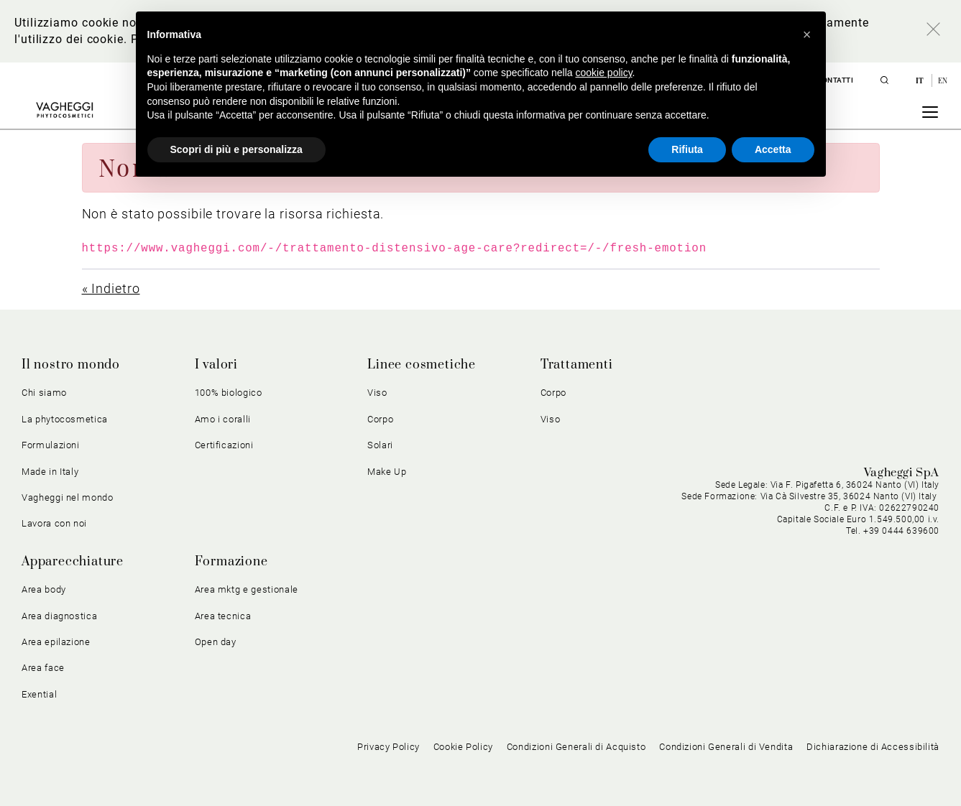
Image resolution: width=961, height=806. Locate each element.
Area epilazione (56, 641)
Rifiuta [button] (687, 149)
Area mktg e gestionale (246, 589)
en (943, 80)
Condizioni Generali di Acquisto (576, 746)
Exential (39, 694)
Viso (377, 392)
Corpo (380, 419)
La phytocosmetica (65, 419)
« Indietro (111, 288)
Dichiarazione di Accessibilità (872, 746)
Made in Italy (50, 471)
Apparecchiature (73, 562)
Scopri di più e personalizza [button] (236, 149)
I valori (216, 365)
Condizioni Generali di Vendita (726, 746)
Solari (380, 445)
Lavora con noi (54, 523)
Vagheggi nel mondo (68, 497)
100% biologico (228, 392)
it (921, 80)
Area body (44, 589)
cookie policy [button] (603, 72)
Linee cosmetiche (421, 365)
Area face (43, 667)
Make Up (387, 471)
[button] (807, 34)
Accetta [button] (773, 149)
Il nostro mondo (71, 365)
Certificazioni (224, 445)
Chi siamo (44, 392)
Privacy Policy (388, 746)
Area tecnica (223, 616)
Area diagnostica (59, 616)
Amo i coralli (223, 419)
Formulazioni (51, 445)
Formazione (231, 562)
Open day (215, 641)
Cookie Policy (463, 746)
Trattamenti (577, 365)
